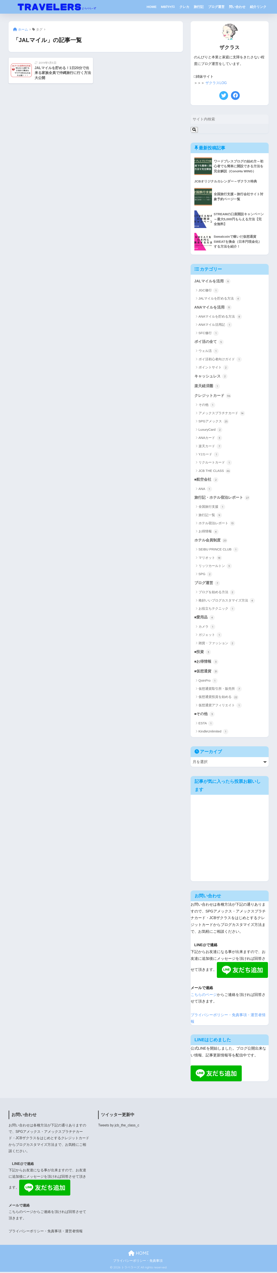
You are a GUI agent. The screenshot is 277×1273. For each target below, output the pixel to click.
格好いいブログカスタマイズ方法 (227, 601)
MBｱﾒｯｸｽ (168, 7)
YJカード (209, 455)
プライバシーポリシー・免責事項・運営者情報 (46, 1232)
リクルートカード (215, 463)
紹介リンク (258, 7)
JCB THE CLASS (215, 471)
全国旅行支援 (212, 507)
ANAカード (210, 438)
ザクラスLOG (216, 83)
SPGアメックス (214, 422)
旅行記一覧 (210, 516)
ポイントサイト (214, 367)
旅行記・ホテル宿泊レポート (222, 498)
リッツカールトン (215, 567)
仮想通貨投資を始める (218, 698)
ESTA (206, 725)
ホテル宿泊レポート (217, 524)
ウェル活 (209, 351)
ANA (205, 489)
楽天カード (210, 446)
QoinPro (208, 682)
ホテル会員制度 (211, 541)
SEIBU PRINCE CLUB (218, 550)
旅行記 (199, 7)
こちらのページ (204, 996)
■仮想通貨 (206, 672)
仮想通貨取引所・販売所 (220, 690)
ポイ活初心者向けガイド (220, 359)
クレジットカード (212, 396)
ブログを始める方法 (217, 593)
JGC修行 (209, 290)
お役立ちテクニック (217, 610)
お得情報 (209, 532)
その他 (207, 405)
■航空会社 (206, 480)
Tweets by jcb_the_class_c (119, 1127)
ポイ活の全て (209, 342)
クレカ (184, 7)
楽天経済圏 (207, 386)
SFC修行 (209, 333)
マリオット (210, 558)
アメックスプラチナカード (222, 413)
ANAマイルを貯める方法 (220, 317)
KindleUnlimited (213, 733)
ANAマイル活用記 (215, 325)
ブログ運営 (216, 7)
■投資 (202, 653)
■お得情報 (206, 663)
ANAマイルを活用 (213, 307)
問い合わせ (237, 7)
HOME (151, 7)
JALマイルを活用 (212, 281)
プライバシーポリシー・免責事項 (138, 1262)
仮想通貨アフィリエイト (220, 706)
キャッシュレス (211, 376)
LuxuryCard (211, 430)
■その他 (204, 715)
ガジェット (210, 636)
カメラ (207, 628)
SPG (205, 575)
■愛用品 (204, 618)
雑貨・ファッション (217, 644)
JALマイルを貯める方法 (220, 298)
